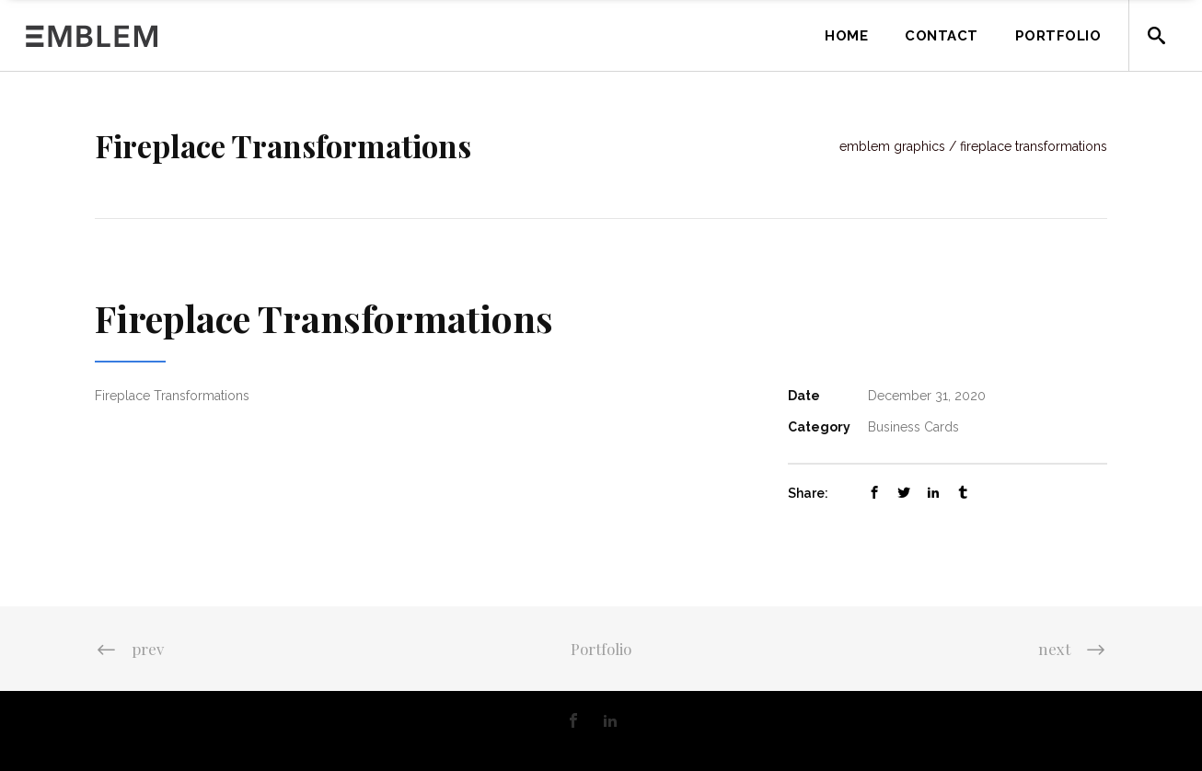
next (1072, 649)
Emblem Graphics (892, 146)
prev (129, 649)
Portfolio (601, 649)
